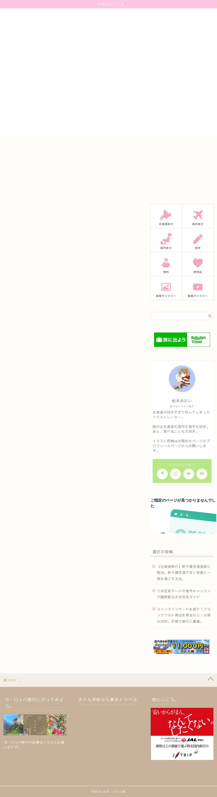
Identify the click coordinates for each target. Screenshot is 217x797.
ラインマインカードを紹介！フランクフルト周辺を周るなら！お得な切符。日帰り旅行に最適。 (184, 615)
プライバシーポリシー (149, 145)
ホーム (56, 145)
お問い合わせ (82, 145)
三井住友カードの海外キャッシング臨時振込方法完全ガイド (184, 594)
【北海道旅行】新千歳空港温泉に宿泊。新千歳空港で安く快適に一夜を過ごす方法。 (184, 572)
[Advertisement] (108, 103)
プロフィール (113, 145)
